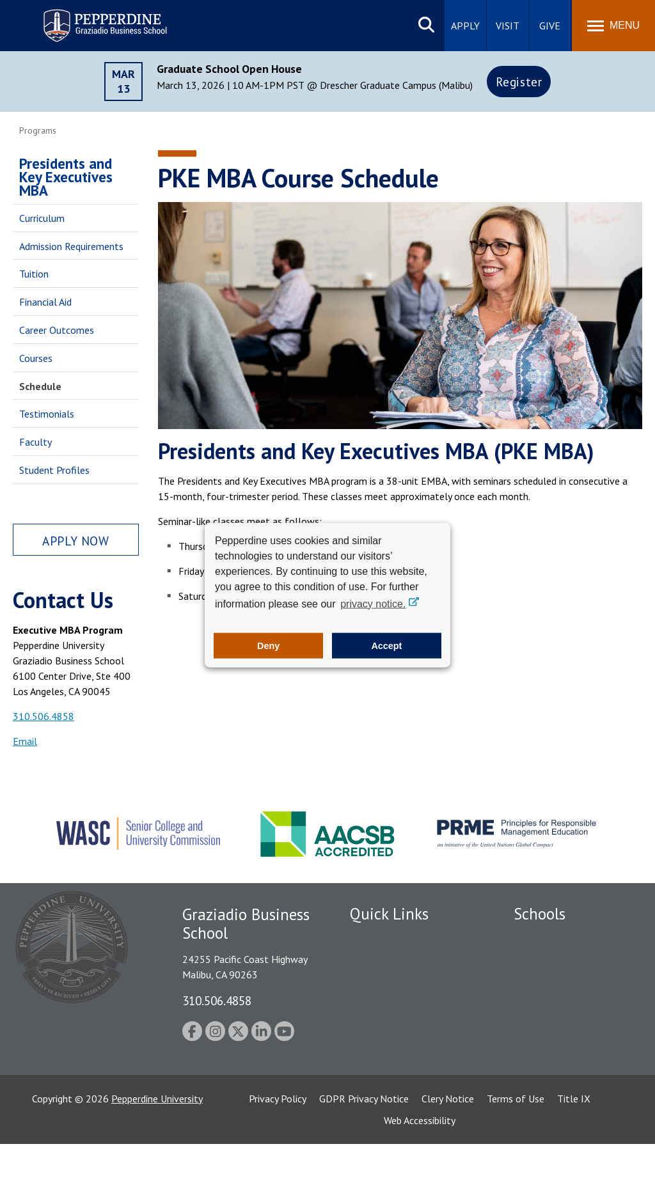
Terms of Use (515, 1144)
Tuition (34, 273)
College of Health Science (570, 1075)
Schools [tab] (539, 914)
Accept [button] (386, 646)
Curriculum (42, 218)
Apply (465, 25)
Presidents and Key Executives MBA (66, 177)
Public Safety (378, 959)
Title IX (573, 1144)
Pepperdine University (157, 1144)
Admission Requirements (71, 246)
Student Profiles (54, 470)
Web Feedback (380, 1093)
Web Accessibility (419, 1166)
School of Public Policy (563, 1053)
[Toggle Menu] (613, 25)
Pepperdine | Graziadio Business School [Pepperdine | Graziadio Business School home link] (88, 17)
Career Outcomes (56, 330)
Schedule (40, 386)
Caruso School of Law (561, 959)
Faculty (35, 441)
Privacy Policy (277, 1144)
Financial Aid (45, 301)
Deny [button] (268, 646)
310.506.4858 (43, 716)
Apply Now (75, 541)
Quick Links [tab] (389, 914)
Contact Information (394, 1049)
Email (25, 741)
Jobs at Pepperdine (390, 1027)
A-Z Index (370, 1071)
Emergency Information (400, 1004)
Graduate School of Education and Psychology (570, 1011)
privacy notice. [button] (373, 603)
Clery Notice (448, 1144)
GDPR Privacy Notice (364, 1144)
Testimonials (46, 413)
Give (549, 25)
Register (519, 82)
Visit (507, 25)
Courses (35, 358)
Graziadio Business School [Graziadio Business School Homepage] (569, 982)
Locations (371, 938)
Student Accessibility (394, 982)
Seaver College (546, 938)
